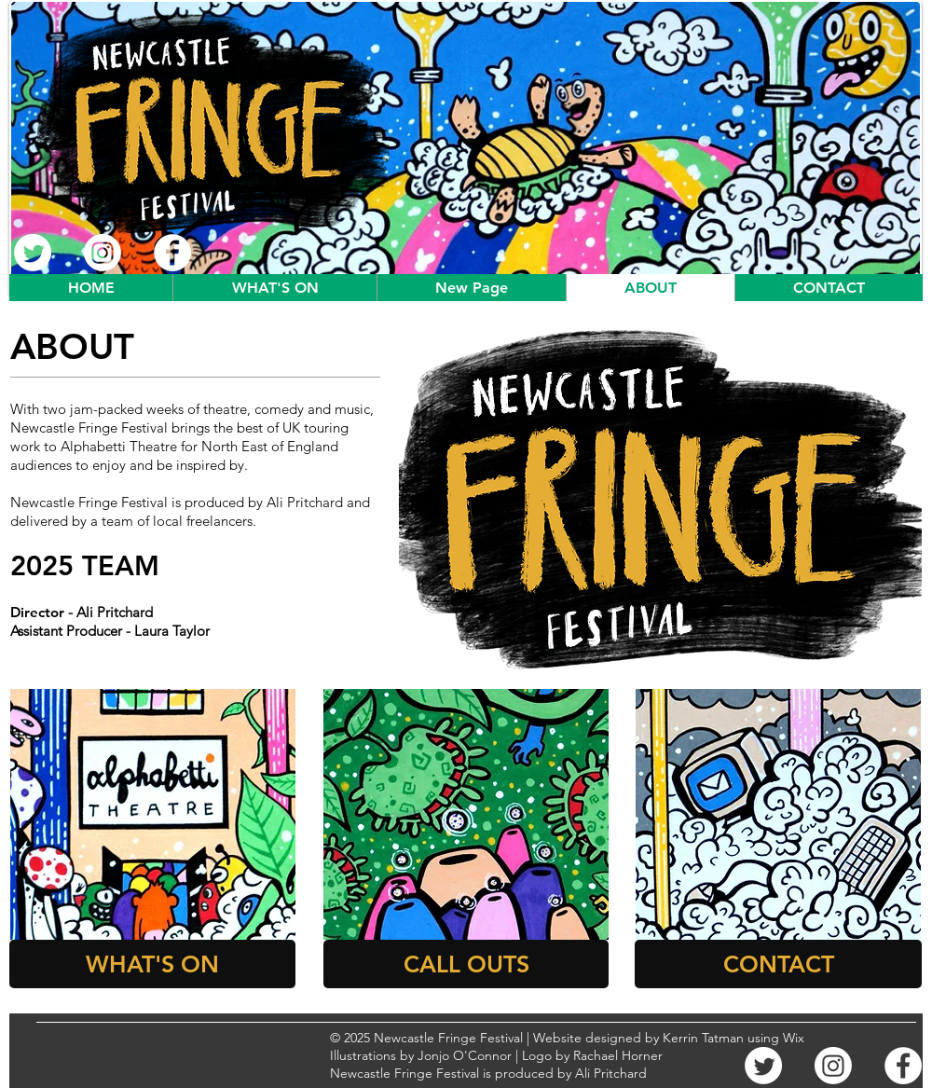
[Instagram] (102, 252)
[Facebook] (172, 252)
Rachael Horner (618, 1055)
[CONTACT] (778, 964)
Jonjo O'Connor (465, 1055)
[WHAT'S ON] (152, 964)
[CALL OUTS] (466, 964)
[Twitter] (32, 252)
